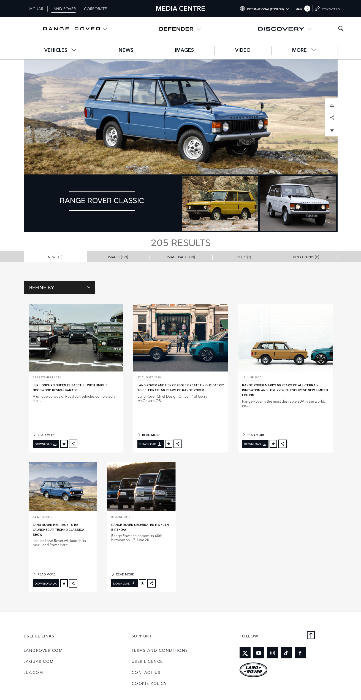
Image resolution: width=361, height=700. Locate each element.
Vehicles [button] (60, 50)
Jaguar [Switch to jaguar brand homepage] (35, 8)
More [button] (304, 50)
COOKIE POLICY (149, 683)
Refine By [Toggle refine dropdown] (60, 287)
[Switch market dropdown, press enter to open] (264, 8)
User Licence (147, 661)
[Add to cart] (64, 444)
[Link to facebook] (300, 652)
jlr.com (33, 672)
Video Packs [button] (306, 256)
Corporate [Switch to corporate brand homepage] (95, 8)
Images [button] (118, 256)
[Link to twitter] (245, 652)
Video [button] (244, 256)
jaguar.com (39, 661)
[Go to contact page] (327, 8)
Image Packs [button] (181, 256)
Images (184, 50)
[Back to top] (311, 635)
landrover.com (43, 650)
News (126, 50)
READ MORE (44, 434)
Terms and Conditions (160, 650)
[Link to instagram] (272, 652)
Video (243, 50)
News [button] (55, 256)
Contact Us (146, 672)
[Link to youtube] (258, 652)
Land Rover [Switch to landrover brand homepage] (63, 8)
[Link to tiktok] (286, 652)
